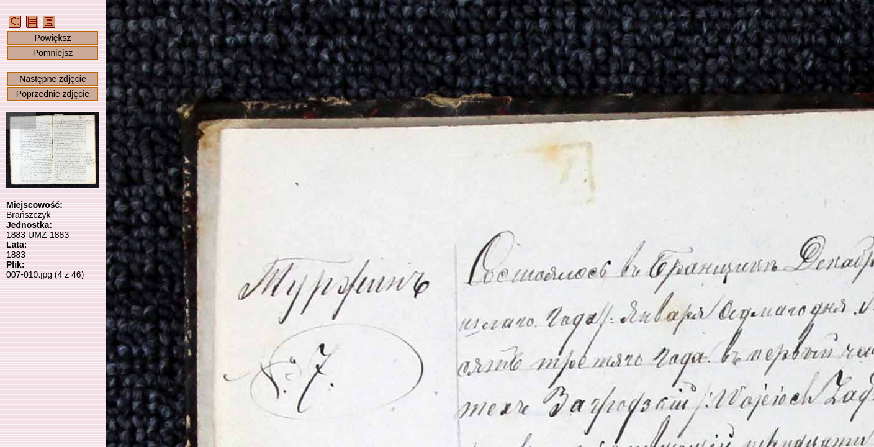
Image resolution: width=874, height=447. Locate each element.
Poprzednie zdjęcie (52, 94)
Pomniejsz (53, 53)
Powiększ (52, 38)
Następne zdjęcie (52, 79)
